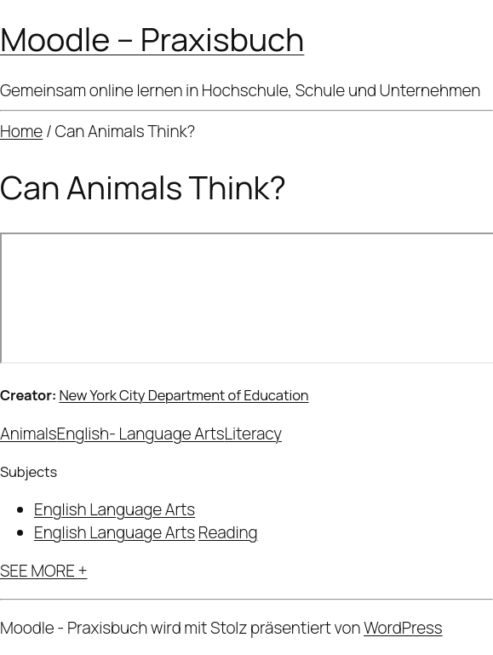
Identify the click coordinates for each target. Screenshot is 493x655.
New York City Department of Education (183, 395)
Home (21, 131)
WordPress (403, 628)
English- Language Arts (141, 433)
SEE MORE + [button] (44, 571)
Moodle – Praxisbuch (152, 38)
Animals (28, 433)
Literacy (253, 433)
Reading (228, 532)
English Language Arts (114, 509)
